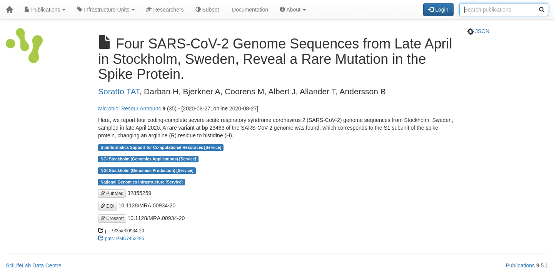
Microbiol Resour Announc (129, 108)
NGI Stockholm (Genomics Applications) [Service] (148, 159)
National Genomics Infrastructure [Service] (141, 182)
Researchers (165, 10)
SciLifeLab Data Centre (34, 265)
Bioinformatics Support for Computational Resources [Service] (160, 147)
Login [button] (438, 10)
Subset (207, 10)
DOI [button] (107, 206)
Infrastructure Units (106, 10)
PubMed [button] (111, 193)
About (293, 10)
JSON (478, 31)
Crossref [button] (112, 218)
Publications (44, 10)
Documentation (249, 10)
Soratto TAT (118, 91)
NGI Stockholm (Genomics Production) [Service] (147, 170)
